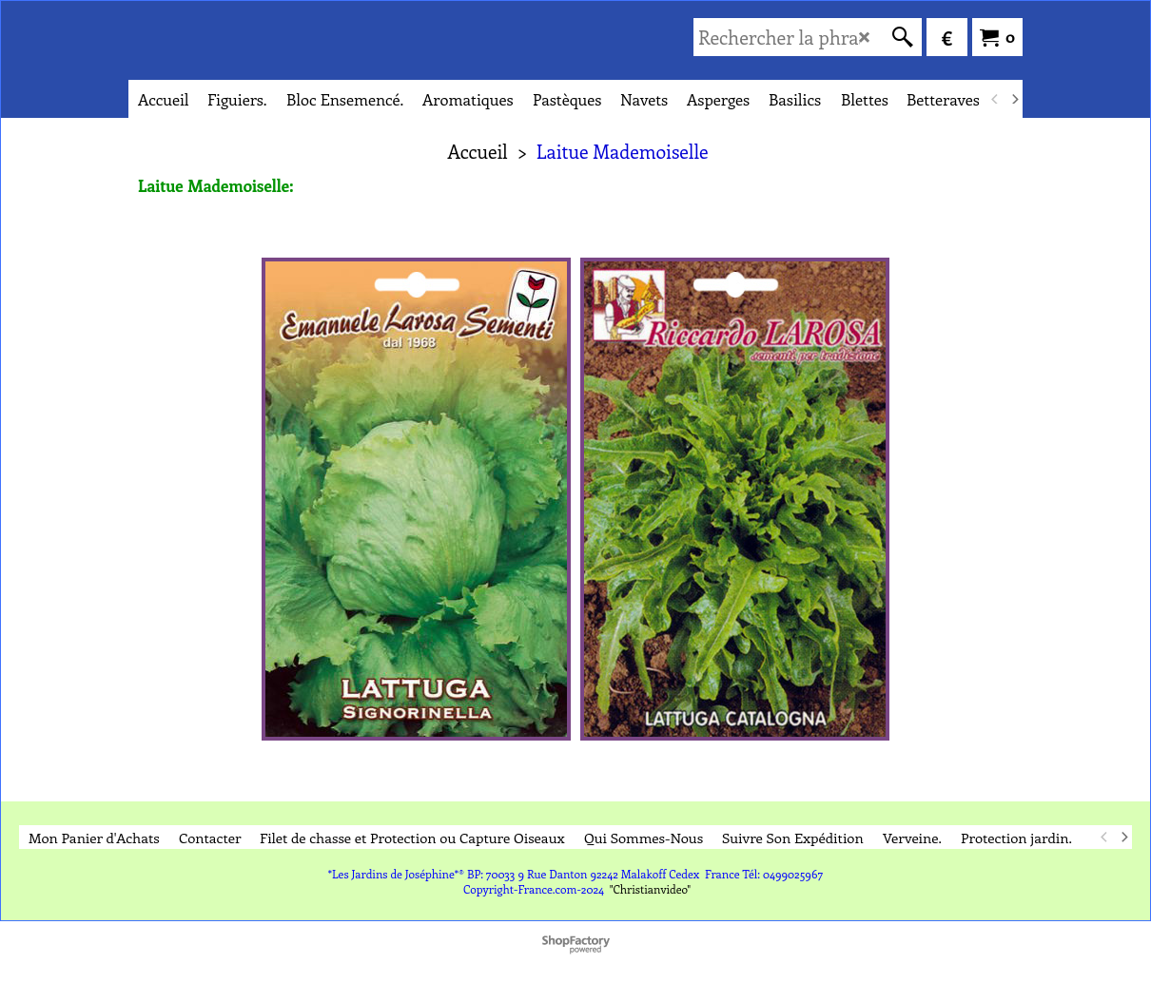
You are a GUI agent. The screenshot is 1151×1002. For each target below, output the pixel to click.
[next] (1014, 98)
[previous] (995, 98)
